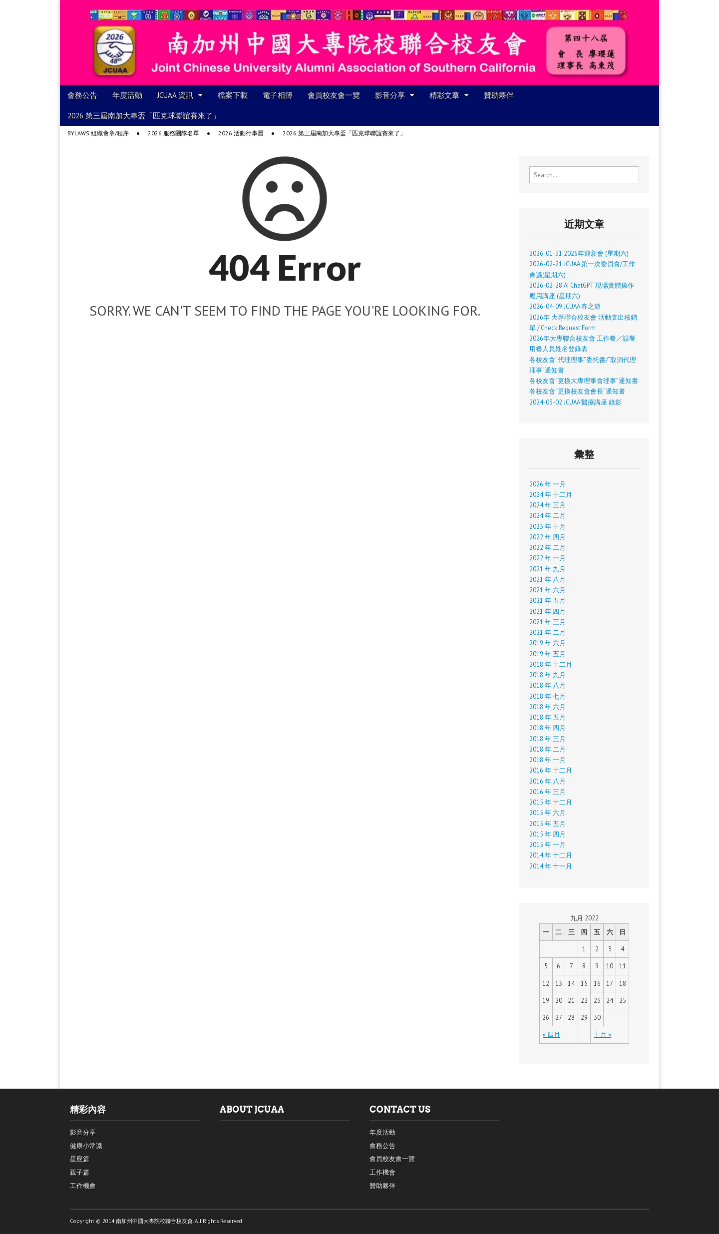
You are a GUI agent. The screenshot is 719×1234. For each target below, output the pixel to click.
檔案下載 (233, 95)
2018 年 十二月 (550, 664)
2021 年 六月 (547, 590)
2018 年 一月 (547, 760)
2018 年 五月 (547, 717)
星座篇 (79, 1159)
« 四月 (551, 1034)
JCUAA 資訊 (175, 95)
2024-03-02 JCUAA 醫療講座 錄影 (575, 402)
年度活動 (127, 95)
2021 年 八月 (547, 579)
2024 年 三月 (547, 505)
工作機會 (83, 1186)
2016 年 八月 (547, 781)
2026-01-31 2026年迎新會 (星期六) (579, 253)
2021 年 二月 (547, 632)
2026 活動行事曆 (241, 133)
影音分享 (390, 95)
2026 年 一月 (547, 484)
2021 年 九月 (547, 569)
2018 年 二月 (547, 749)
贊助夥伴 (499, 95)
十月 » (602, 1034)
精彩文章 (444, 95)
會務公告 (82, 95)
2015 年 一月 (547, 844)
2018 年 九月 (547, 675)
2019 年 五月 (547, 654)
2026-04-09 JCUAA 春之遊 (565, 306)
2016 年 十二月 (550, 770)
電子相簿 (278, 95)
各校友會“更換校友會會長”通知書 (577, 391)
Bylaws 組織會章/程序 (98, 133)
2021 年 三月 (547, 622)
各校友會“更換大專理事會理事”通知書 (583, 381)
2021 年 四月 (547, 611)
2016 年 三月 (547, 792)
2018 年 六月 (547, 707)
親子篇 (79, 1172)
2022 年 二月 (547, 547)
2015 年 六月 (547, 813)
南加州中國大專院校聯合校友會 (154, 1221)
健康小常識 (86, 1146)
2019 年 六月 (547, 643)
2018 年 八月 (547, 685)
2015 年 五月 (547, 823)
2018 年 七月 (547, 696)
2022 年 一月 (547, 558)
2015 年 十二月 (550, 802)
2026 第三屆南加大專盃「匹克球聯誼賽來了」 (143, 115)
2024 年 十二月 (550, 494)
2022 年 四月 (547, 537)
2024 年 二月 (547, 515)
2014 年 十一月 (550, 866)
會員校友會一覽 (334, 95)
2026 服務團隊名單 (173, 133)
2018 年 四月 (547, 728)
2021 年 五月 (547, 600)
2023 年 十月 (547, 526)
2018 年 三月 (547, 739)
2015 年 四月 (547, 834)
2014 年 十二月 (550, 855)
